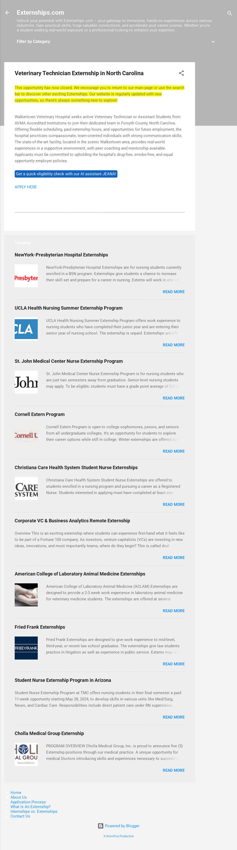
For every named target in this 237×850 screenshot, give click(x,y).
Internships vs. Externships (33, 811)
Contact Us (20, 816)
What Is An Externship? (30, 806)
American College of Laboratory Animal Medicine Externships (80, 574)
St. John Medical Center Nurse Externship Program (69, 361)
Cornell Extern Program (40, 414)
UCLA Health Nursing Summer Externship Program (69, 308)
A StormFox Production (119, 836)
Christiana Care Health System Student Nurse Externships (76, 467)
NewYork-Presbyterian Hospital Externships (61, 254)
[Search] (230, 14)
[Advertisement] (216, 140)
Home (15, 792)
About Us (18, 797)
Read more (174, 291)
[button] (181, 74)
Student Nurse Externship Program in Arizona (63, 680)
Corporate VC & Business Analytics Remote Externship (72, 520)
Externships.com (40, 12)
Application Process (28, 802)
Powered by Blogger (118, 826)
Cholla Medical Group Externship (49, 733)
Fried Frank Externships (40, 627)
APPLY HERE (26, 187)
